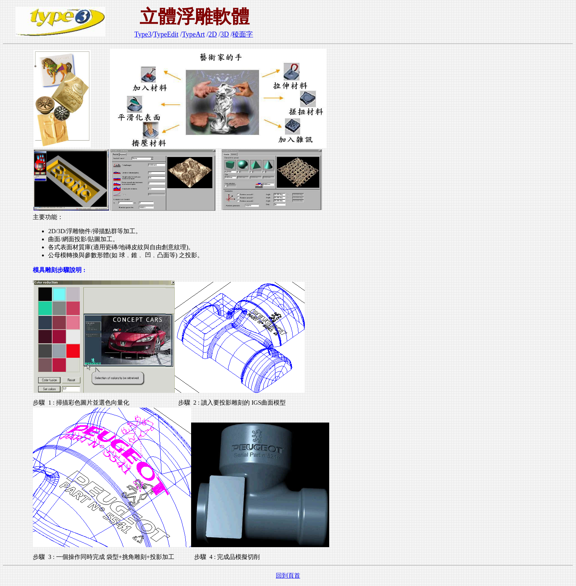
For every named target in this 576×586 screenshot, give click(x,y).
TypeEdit (166, 34)
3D (224, 34)
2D (212, 34)
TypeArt (193, 34)
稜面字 (242, 34)
